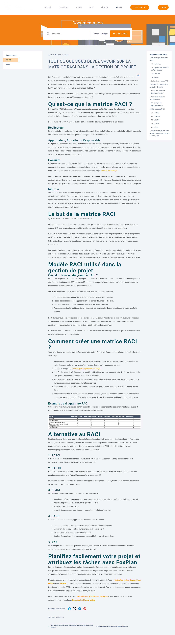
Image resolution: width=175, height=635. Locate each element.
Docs (59, 55)
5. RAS (155, 127)
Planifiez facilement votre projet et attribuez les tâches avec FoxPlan (159, 133)
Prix (91, 7)
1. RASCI (156, 113)
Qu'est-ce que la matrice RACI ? (159, 59)
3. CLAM (156, 120)
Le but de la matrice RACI (160, 81)
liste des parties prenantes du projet (86, 369)
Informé (156, 77)
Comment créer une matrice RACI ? (157, 98)
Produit (48, 7)
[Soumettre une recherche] (120, 33)
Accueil (51, 55)
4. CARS (156, 123)
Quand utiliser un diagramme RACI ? (158, 92)
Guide (66, 55)
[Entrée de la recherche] (70, 33)
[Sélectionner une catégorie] (100, 33)
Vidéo (79, 7)
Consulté (156, 74)
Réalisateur (157, 64)
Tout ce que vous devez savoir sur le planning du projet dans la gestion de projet (70, 626)
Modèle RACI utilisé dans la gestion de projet (159, 86)
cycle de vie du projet (109, 171)
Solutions (64, 7)
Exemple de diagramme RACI (157, 104)
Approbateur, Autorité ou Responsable (159, 69)
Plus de (104, 7)
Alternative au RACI (158, 109)
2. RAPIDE (156, 116)
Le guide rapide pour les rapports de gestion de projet (113, 626)
